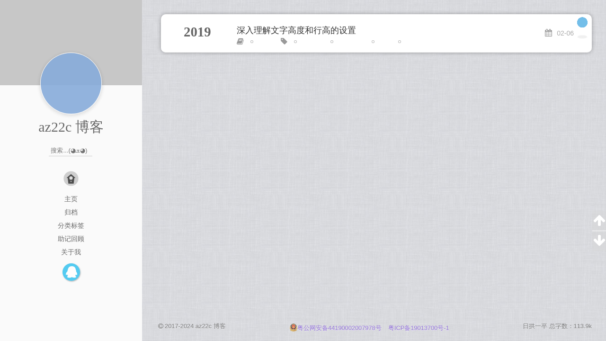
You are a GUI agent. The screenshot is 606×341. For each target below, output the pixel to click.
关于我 (71, 252)
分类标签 (71, 225)
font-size (309, 41)
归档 (71, 212)
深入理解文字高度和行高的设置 (296, 30)
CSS (261, 41)
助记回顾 (71, 238)
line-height (348, 41)
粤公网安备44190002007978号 (336, 328)
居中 (381, 41)
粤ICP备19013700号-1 (418, 328)
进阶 (408, 41)
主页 (71, 199)
